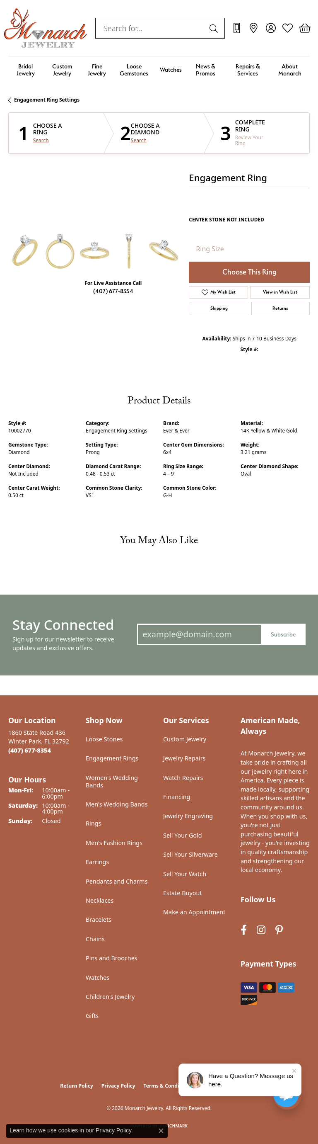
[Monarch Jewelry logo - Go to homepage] (45, 28)
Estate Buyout (182, 893)
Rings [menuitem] (93, 823)
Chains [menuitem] (95, 939)
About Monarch (289, 70)
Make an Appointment (194, 912)
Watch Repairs (183, 778)
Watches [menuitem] (97, 977)
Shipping (219, 308)
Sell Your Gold (182, 835)
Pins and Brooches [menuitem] (111, 958)
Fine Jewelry (97, 70)
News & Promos (205, 70)
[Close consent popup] (161, 1130)
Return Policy (76, 1085)
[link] (236, 28)
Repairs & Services (248, 70)
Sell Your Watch (184, 874)
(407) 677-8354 (113, 290)
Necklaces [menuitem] (99, 900)
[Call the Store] (29, 750)
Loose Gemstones (134, 70)
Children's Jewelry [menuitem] (110, 997)
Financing (176, 797)
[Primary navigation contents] (159, 70)
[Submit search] (214, 28)
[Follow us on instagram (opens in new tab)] (261, 930)
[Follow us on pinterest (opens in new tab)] (279, 930)
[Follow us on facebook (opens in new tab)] (244, 930)
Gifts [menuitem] (92, 1016)
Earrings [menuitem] (97, 862)
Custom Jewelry (62, 70)
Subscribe (283, 634)
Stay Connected (63, 624)
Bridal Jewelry (26, 70)
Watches (171, 69)
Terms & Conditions (168, 1085)
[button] (270, 28)
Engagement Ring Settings (47, 99)
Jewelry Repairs (184, 758)
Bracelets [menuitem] (98, 919)
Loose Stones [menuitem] (104, 739)
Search (41, 140)
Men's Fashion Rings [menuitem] (114, 843)
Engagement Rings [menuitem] (112, 758)
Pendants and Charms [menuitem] (116, 881)
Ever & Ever (176, 430)
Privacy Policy (118, 1085)
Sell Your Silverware (190, 854)
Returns (280, 308)
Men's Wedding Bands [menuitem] (117, 804)
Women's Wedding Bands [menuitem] (112, 781)
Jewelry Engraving (188, 816)
